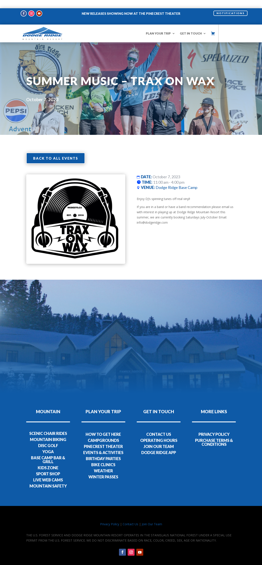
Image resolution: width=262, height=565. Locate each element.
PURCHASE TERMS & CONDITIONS (214, 434)
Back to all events (55, 150)
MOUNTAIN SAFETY (48, 478)
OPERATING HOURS (158, 432)
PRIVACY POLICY (214, 426)
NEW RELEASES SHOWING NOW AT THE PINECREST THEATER (131, 5)
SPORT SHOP (48, 465)
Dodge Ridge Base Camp (176, 179)
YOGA (48, 443)
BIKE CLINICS (103, 456)
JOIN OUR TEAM (158, 438)
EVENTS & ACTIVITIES (103, 444)
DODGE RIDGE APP (158, 444)
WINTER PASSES (103, 468)
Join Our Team (152, 516)
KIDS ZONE (48, 459)
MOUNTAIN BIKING (48, 431)
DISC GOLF (48, 437)
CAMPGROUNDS (103, 432)
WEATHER (103, 462)
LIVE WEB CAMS (48, 471)
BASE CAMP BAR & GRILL (48, 451)
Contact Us (130, 516)
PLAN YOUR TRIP (158, 25)
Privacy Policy (109, 516)
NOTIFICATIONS (230, 5)
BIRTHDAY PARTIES (103, 450)
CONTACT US (158, 426)
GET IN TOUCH (191, 25)
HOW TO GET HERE (103, 426)
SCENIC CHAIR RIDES (48, 425)
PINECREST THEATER (103, 438)
